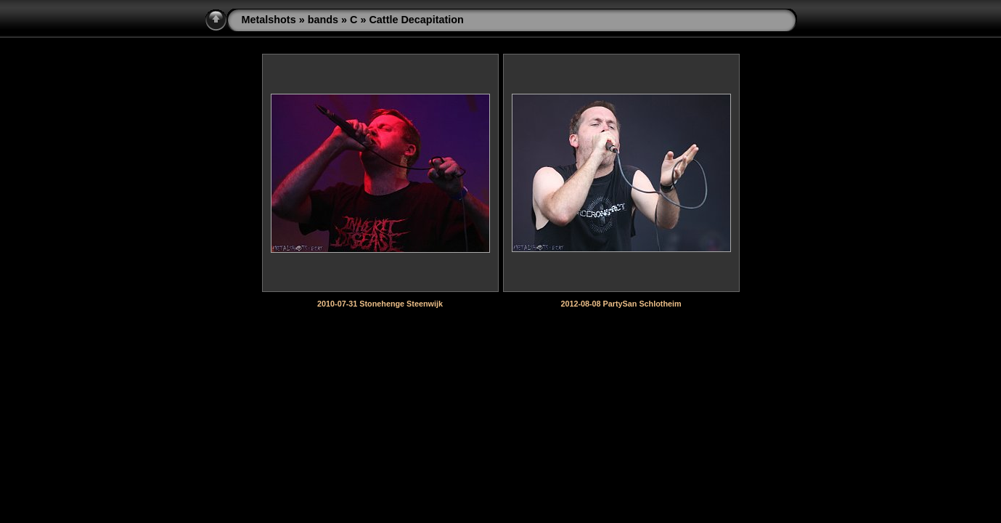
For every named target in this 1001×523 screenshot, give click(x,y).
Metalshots (269, 19)
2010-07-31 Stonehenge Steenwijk (380, 303)
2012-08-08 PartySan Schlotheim (620, 303)
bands (323, 19)
